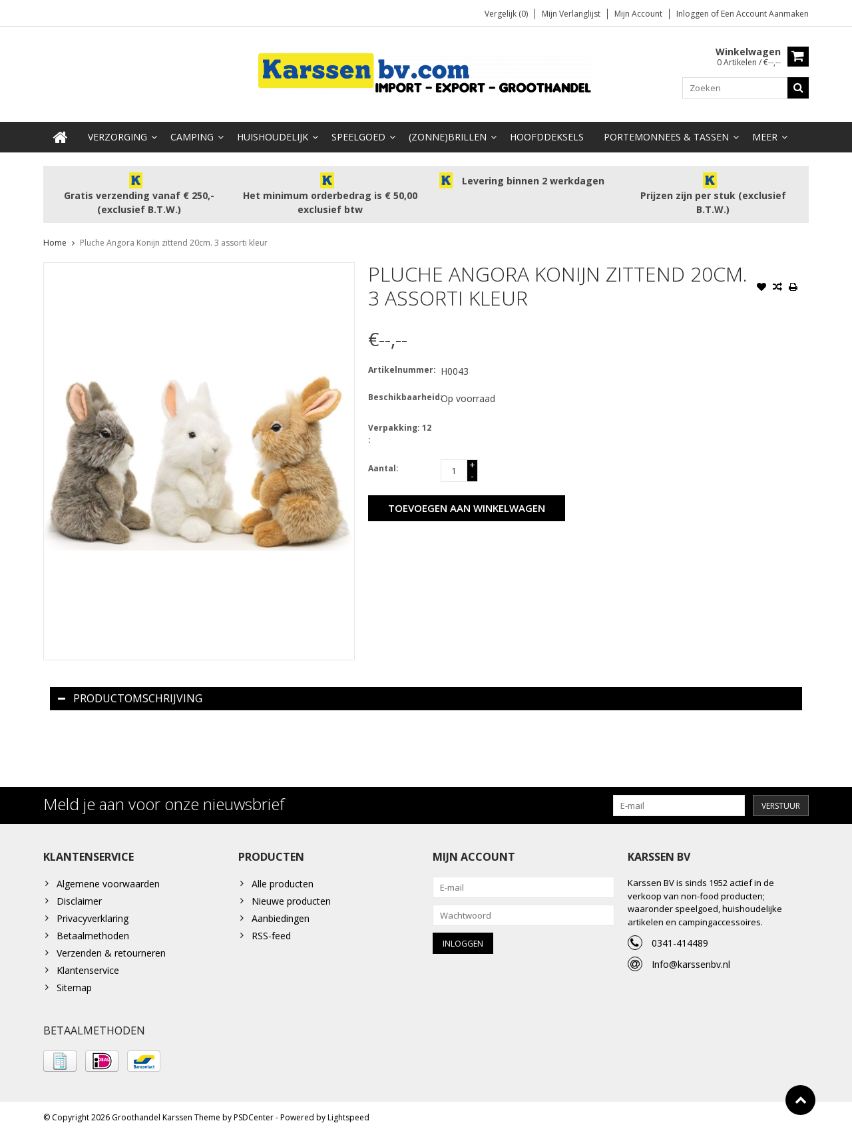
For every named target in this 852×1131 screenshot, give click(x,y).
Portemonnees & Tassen (666, 133)
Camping (192, 133)
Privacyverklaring (92, 915)
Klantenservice (88, 967)
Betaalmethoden (93, 932)
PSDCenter (254, 1114)
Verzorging (117, 133)
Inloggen (693, 13)
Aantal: (383, 465)
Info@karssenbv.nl (691, 961)
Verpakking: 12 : (399, 430)
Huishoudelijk (272, 133)
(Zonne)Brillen (448, 133)
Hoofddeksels (547, 133)
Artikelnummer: (401, 366)
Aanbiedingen (281, 915)
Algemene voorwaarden (108, 880)
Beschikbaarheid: (401, 393)
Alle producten (283, 880)
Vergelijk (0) (506, 13)
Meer (764, 133)
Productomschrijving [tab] (130, 695)
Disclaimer (79, 897)
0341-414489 (680, 939)
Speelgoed (358, 133)
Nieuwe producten (291, 897)
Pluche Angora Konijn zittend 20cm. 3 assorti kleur (174, 239)
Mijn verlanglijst (571, 13)
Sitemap (74, 984)
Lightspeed (348, 1114)
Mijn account (638, 13)
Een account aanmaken (765, 13)
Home (55, 239)
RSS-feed (271, 932)
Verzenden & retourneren (111, 949)
